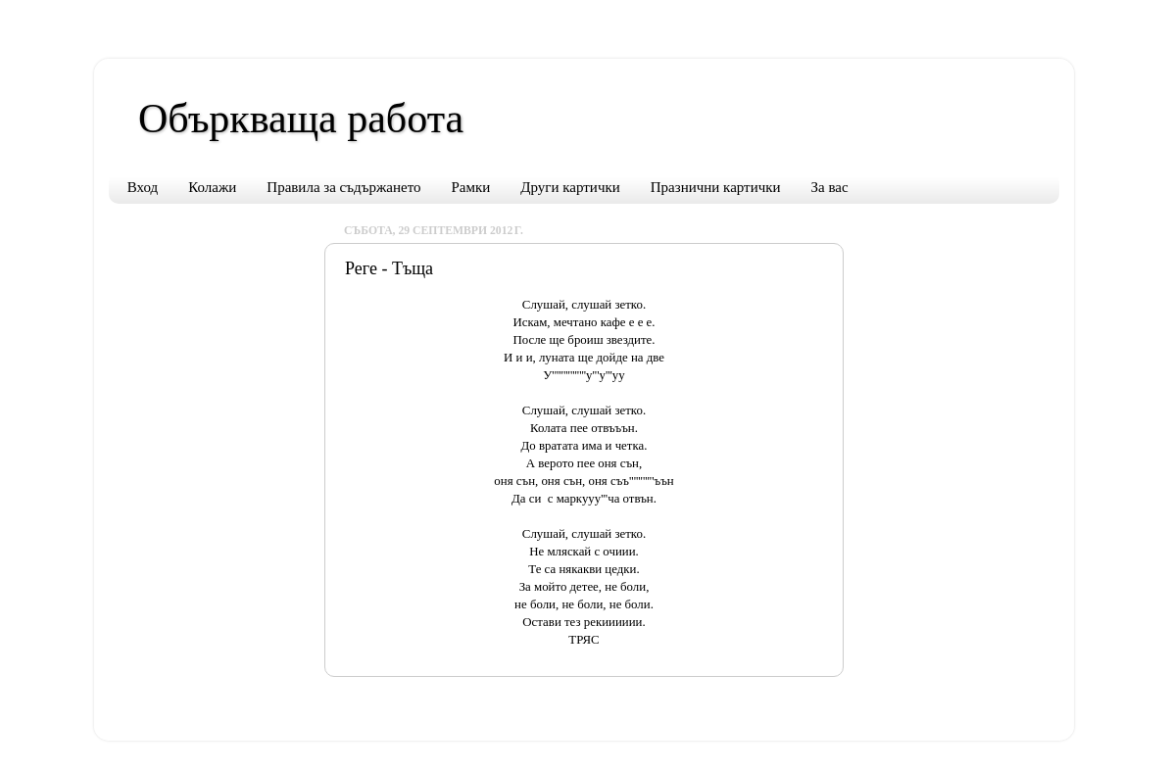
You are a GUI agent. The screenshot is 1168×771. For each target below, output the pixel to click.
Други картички (569, 187)
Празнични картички (716, 187)
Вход (142, 187)
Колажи (212, 187)
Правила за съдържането (343, 187)
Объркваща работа (300, 118)
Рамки (471, 187)
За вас (830, 187)
